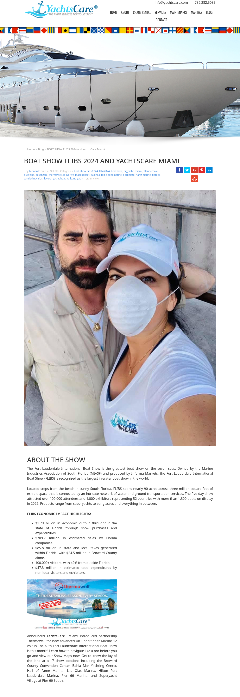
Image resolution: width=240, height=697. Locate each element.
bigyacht (129, 171)
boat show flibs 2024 (86, 171)
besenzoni (42, 175)
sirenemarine (114, 175)
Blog (209, 12)
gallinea (95, 175)
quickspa (29, 175)
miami (138, 171)
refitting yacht (75, 178)
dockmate (129, 175)
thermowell (55, 175)
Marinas (196, 12)
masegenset (82, 175)
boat (63, 178)
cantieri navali (32, 178)
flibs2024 (104, 171)
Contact (161, 19)
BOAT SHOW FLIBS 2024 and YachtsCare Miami (76, 149)
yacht (56, 178)
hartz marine (143, 175)
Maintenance (178, 12)
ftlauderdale (151, 171)
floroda (156, 175)
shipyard (46, 178)
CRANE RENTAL (142, 12)
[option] (120, 85)
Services (160, 12)
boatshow (116, 171)
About (125, 12)
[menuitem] (113, 12)
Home (113, 12)
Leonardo (35, 171)
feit (103, 175)
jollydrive (68, 175)
